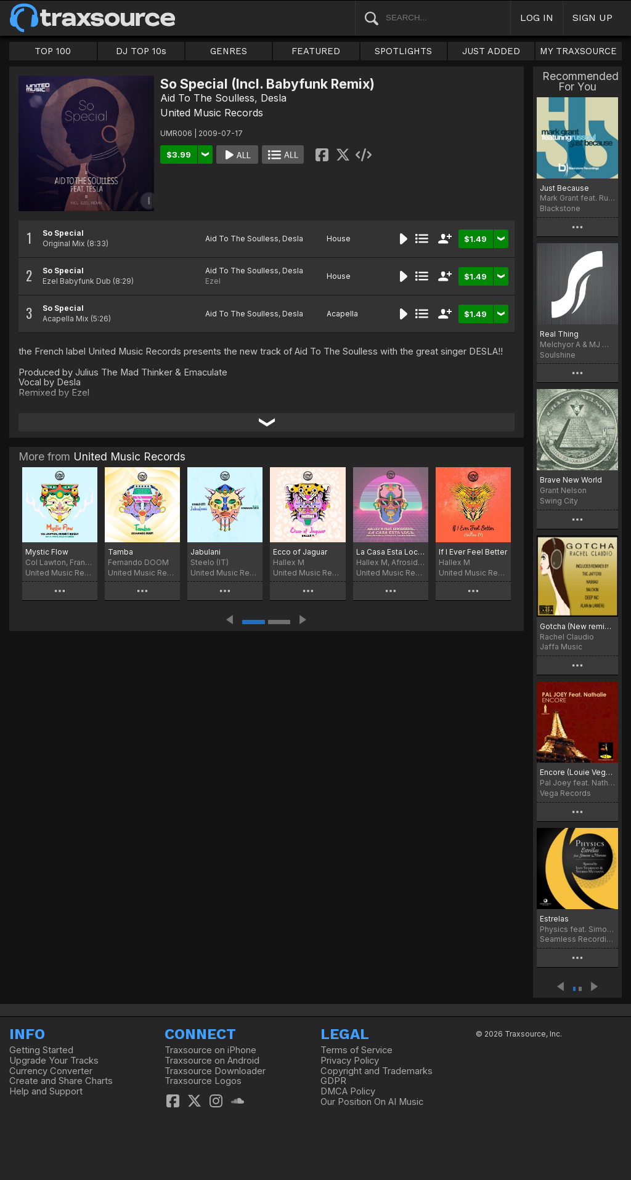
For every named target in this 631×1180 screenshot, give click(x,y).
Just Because (564, 188)
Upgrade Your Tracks (54, 1060)
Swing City (559, 500)
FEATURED (315, 51)
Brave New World (571, 479)
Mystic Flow (46, 551)
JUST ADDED (491, 51)
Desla (274, 98)
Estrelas (554, 918)
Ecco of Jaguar (300, 551)
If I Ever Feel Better (473, 551)
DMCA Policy (347, 1091)
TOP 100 (53, 51)
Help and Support (46, 1091)
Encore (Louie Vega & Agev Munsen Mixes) (577, 772)
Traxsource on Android (212, 1060)
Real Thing (559, 334)
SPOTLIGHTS (403, 51)
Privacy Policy (349, 1060)
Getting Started (41, 1050)
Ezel (213, 281)
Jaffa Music (561, 646)
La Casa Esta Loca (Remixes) (390, 551)
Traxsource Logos (203, 1080)
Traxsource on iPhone (210, 1050)
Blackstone (560, 208)
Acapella (342, 313)
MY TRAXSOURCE (578, 51)
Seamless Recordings (577, 939)
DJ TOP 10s (141, 51)
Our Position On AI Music (371, 1101)
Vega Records (565, 793)
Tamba (120, 551)
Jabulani (205, 551)
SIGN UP (592, 17)
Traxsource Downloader (215, 1071)
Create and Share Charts (61, 1080)
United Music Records (211, 112)
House (339, 238)
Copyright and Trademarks (376, 1071)
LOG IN (536, 17)
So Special (63, 233)
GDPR (333, 1080)
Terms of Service (356, 1050)
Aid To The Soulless (207, 98)
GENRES (228, 51)
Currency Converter (50, 1071)
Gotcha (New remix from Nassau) (577, 626)
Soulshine (558, 354)
